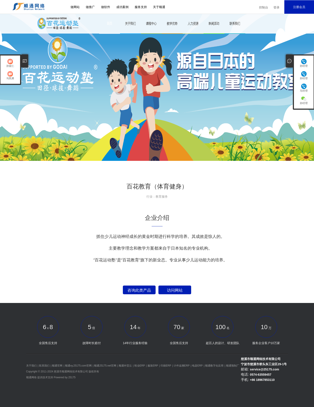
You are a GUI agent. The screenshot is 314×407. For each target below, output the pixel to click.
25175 (71, 377)
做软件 (105, 7)
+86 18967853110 (262, 380)
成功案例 (122, 7)
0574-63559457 (260, 374)
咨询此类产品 (139, 290)
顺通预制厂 (232, 365)
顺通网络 (31, 377)
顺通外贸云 (125, 365)
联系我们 (44, 365)
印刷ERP (166, 365)
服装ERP (153, 365)
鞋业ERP (139, 365)
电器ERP (197, 365)
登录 (276, 7)
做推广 (90, 7)
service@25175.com (264, 369)
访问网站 (175, 290)
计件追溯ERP (182, 365)
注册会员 (299, 7)
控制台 (263, 7)
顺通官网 (57, 365)
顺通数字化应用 (214, 365)
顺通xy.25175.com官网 (78, 365)
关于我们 (31, 365)
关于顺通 (159, 7)
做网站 (75, 7)
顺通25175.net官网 (105, 365)
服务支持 (141, 7)
